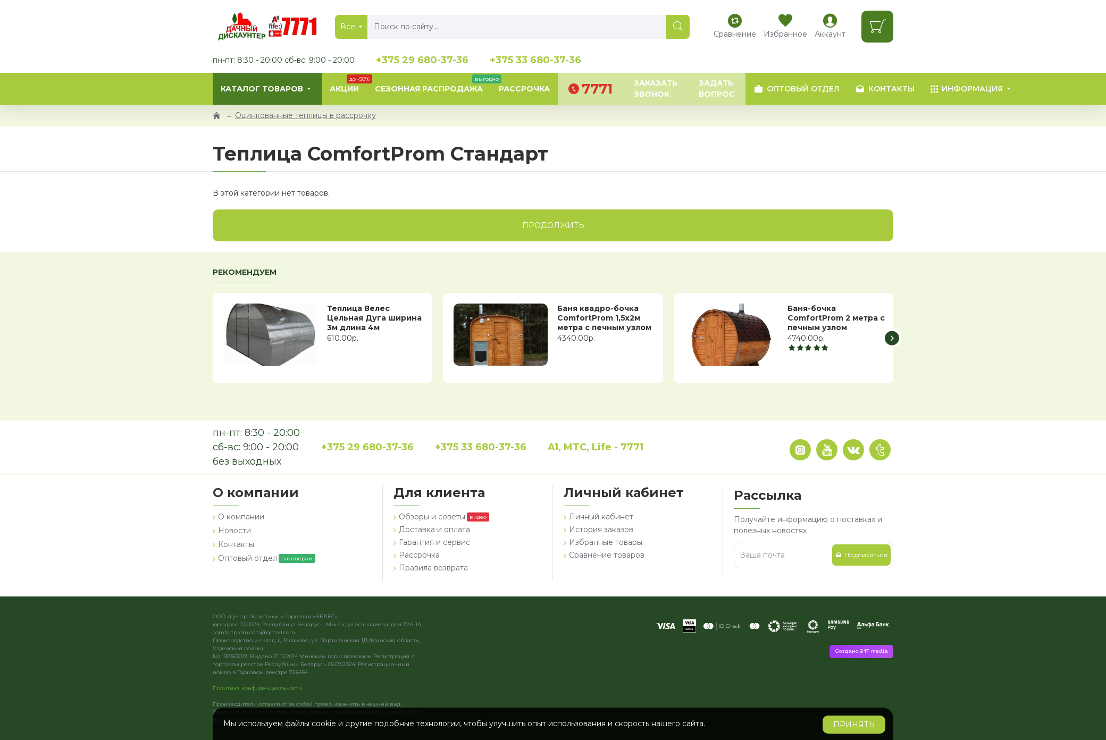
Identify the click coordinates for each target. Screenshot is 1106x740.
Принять (854, 724)
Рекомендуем (244, 272)
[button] (892, 338)
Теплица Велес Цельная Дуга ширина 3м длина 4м (374, 318)
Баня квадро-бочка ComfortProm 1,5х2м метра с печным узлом (604, 318)
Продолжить (553, 225)
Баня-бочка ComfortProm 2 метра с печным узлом (836, 318)
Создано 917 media (861, 651)
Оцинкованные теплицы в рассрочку (305, 115)
